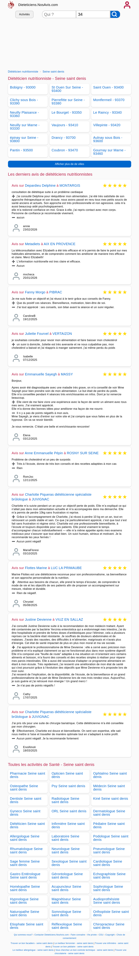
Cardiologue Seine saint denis (107, 863)
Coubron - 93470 (65, 150)
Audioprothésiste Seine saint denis (106, 900)
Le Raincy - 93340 (107, 112)
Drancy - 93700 (64, 137)
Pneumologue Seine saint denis (109, 850)
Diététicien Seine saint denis (27, 825)
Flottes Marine (36, 568)
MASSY (67, 374)
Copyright (110, 935)
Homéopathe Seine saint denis (25, 888)
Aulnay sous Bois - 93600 (107, 139)
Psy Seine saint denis (68, 786)
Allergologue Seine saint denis (25, 838)
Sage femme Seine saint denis (25, 863)
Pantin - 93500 (21, 150)
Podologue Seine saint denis (110, 838)
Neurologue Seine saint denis (66, 850)
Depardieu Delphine (40, 185)
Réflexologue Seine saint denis (67, 926)
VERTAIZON (62, 333)
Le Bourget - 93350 (67, 112)
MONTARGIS (70, 185)
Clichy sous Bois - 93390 (24, 101)
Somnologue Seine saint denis (66, 913)
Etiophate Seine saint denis (26, 926)
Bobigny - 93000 (23, 87)
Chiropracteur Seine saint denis (109, 926)
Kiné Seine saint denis (110, 798)
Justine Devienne (39, 619)
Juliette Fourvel (37, 333)
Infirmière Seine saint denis (68, 825)
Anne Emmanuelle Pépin (44, 453)
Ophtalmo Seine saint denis (110, 775)
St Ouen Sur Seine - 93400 (67, 89)
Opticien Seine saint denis (67, 775)
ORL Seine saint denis (69, 811)
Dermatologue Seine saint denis (109, 812)
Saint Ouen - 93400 (108, 87)
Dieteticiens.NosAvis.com (38, 5)
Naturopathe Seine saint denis (24, 913)
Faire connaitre (78, 935)
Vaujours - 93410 (65, 125)
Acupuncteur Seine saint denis (66, 888)
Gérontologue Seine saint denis (67, 875)
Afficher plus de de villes (69, 164)
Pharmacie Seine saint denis (27, 775)
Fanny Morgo (35, 292)
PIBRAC (55, 292)
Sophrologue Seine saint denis (108, 888)
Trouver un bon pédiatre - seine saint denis (72, 946)
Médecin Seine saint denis (109, 787)
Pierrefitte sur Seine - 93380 (68, 101)
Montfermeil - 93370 (109, 100)
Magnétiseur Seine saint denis (66, 900)
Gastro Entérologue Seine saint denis (25, 875)
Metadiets (32, 244)
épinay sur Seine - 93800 (24, 139)
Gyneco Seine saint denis (25, 812)
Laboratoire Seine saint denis (65, 838)
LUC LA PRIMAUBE (66, 568)
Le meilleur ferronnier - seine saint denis (73, 943)
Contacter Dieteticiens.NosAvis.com (52, 935)
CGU (101, 935)
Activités (24, 14)
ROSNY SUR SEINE (83, 453)
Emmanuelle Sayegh (41, 374)
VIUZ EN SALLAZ (69, 619)
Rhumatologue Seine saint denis (26, 850)
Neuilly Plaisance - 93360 (24, 114)
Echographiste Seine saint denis (109, 875)
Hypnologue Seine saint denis (24, 900)
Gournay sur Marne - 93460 (109, 151)
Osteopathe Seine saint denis (24, 787)
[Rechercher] (115, 14)
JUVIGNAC (40, 499)
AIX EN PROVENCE (59, 244)
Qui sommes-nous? (23, 935)
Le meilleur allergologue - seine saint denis (33, 950)
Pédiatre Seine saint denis (109, 825)
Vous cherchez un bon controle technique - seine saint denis (84, 950)
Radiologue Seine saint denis (65, 800)
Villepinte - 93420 (106, 125)
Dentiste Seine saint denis (25, 800)
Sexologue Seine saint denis (69, 863)
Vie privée (92, 935)
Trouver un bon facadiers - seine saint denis (32, 943)
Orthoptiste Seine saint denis (111, 913)
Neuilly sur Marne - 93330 (25, 126)
